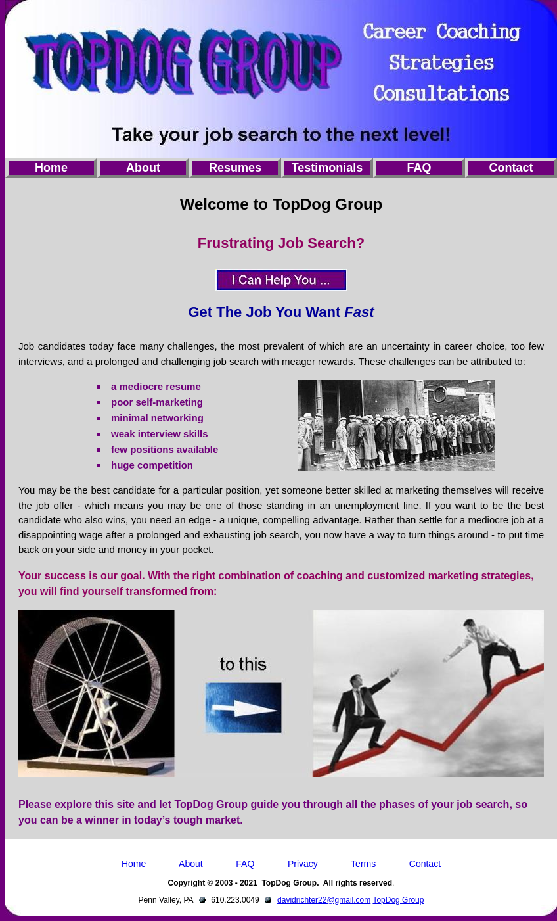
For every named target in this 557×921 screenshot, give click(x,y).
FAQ (419, 167)
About (143, 167)
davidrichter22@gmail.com (323, 900)
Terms (363, 864)
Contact (511, 167)
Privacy (303, 864)
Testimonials (327, 167)
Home (51, 167)
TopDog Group (398, 900)
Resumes (235, 167)
